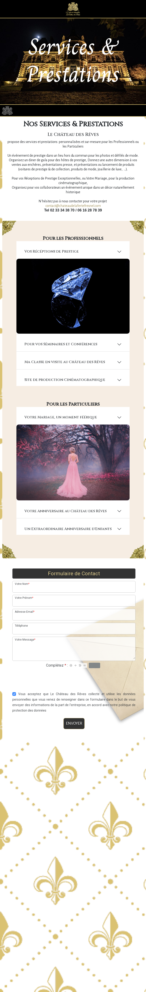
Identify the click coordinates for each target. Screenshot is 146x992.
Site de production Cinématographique (66, 394)
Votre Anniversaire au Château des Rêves (67, 524)
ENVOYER (74, 736)
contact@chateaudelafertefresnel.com (73, 222)
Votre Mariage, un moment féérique (62, 431)
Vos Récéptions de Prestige (53, 267)
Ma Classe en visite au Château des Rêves (66, 376)
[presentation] (74, 692)
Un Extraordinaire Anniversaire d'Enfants (69, 541)
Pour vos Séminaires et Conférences (62, 358)
